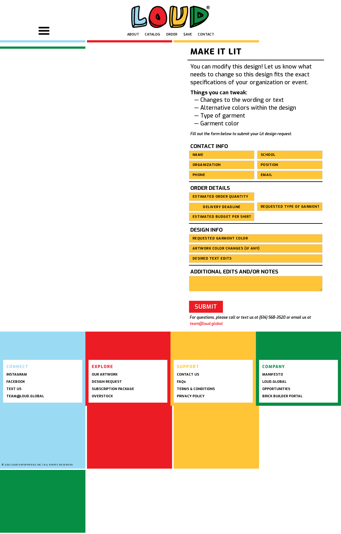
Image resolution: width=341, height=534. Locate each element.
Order (171, 34)
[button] (45, 31)
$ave (187, 34)
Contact (206, 34)
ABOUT (133, 34)
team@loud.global (206, 323)
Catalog (152, 34)
